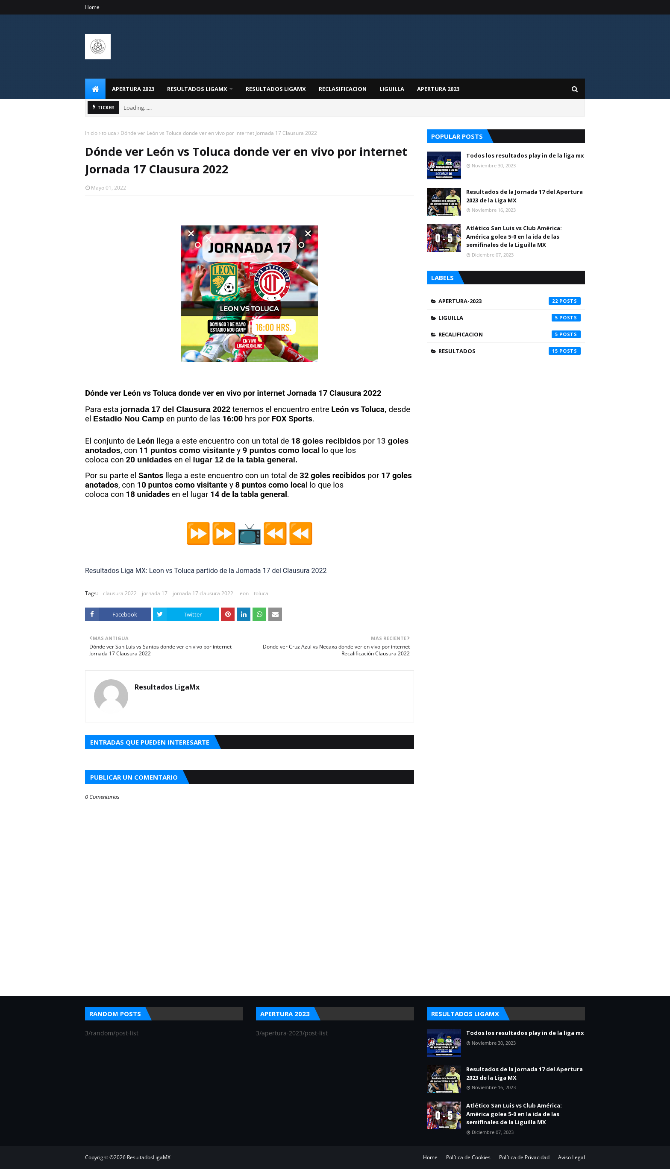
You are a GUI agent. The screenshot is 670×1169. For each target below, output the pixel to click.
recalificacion (509, 334)
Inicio (91, 133)
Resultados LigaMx (167, 687)
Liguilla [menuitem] (391, 89)
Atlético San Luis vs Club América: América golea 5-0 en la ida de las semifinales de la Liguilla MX (514, 236)
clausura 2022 (120, 593)
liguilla (509, 317)
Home (92, 7)
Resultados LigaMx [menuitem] (276, 89)
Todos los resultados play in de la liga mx (525, 155)
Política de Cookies (468, 1157)
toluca (109, 133)
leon (243, 593)
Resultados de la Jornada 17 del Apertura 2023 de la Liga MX (524, 196)
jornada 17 (155, 593)
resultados (509, 351)
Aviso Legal (571, 1157)
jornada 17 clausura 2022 (203, 593)
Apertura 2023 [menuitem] (133, 89)
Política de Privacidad (524, 1157)
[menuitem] (95, 89)
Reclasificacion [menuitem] (343, 89)
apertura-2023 (509, 301)
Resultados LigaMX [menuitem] (197, 89)
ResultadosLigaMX (148, 1157)
